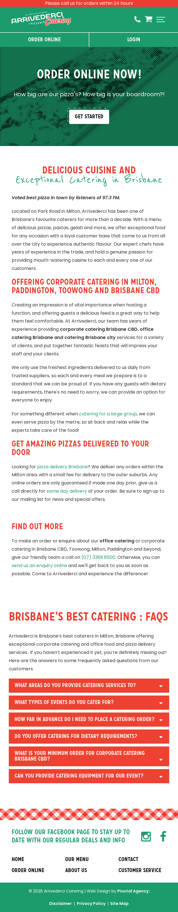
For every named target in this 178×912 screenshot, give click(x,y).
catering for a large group (108, 414)
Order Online (44, 40)
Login (133, 40)
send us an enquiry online (39, 565)
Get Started (89, 117)
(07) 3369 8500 (98, 557)
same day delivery (66, 491)
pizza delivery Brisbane (62, 466)
